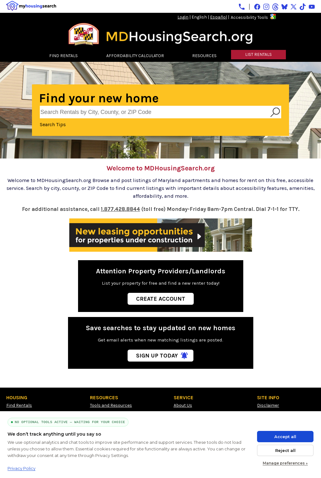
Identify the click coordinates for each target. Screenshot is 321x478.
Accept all (285, 436)
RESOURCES (204, 55)
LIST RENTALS (258, 54)
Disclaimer (268, 405)
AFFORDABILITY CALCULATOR (135, 55)
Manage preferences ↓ (285, 463)
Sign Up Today (157, 355)
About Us (183, 405)
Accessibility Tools (249, 17)
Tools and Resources (111, 405)
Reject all (285, 450)
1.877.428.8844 (120, 209)
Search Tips (53, 124)
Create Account (160, 298)
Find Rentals (19, 405)
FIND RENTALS (63, 55)
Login (182, 17)
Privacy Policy (21, 468)
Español (218, 17)
